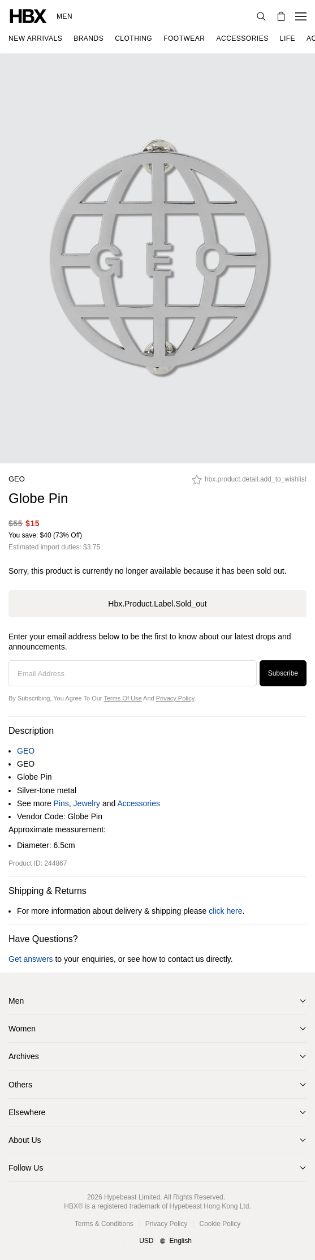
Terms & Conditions (104, 1224)
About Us (24, 1140)
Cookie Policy (220, 1224)
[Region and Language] (157, 1241)
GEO (16, 479)
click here (225, 910)
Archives (23, 1056)
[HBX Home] (28, 15)
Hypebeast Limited (132, 1197)
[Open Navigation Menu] (301, 16)
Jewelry (87, 803)
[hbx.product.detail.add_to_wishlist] (249, 483)
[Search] (261, 16)
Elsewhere (26, 1112)
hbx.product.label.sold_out (157, 603)
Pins (61, 803)
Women (22, 1028)
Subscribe (283, 673)
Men (64, 16)
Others (20, 1084)
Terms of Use (122, 698)
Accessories (138, 803)
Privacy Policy (175, 698)
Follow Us (25, 1167)
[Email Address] (132, 673)
